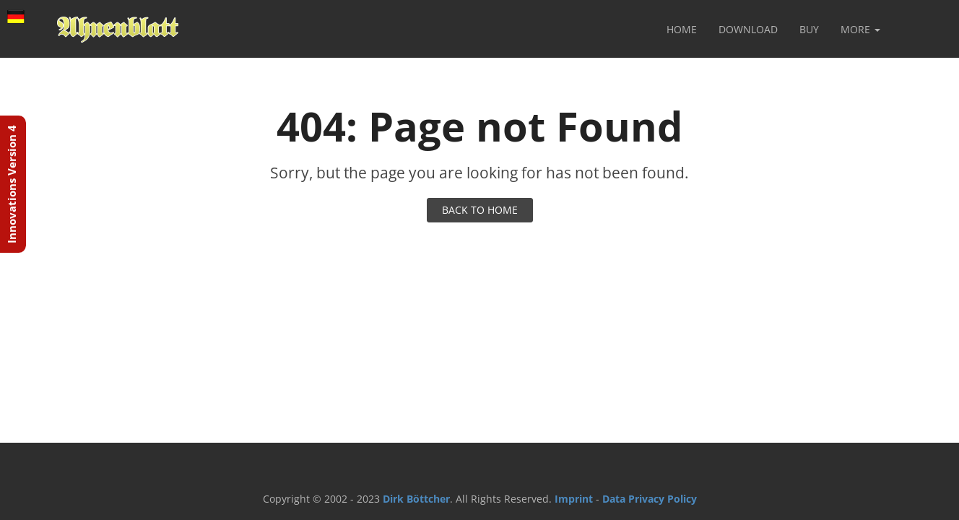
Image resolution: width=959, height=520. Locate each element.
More (860, 29)
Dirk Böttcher (416, 499)
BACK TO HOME (480, 210)
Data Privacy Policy (649, 499)
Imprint (574, 499)
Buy (809, 29)
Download (748, 29)
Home (682, 29)
